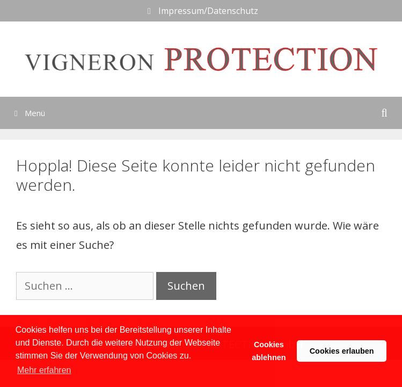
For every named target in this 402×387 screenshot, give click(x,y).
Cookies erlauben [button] (342, 351)
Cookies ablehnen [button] (269, 351)
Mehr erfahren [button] (44, 370)
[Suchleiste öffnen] (384, 113)
